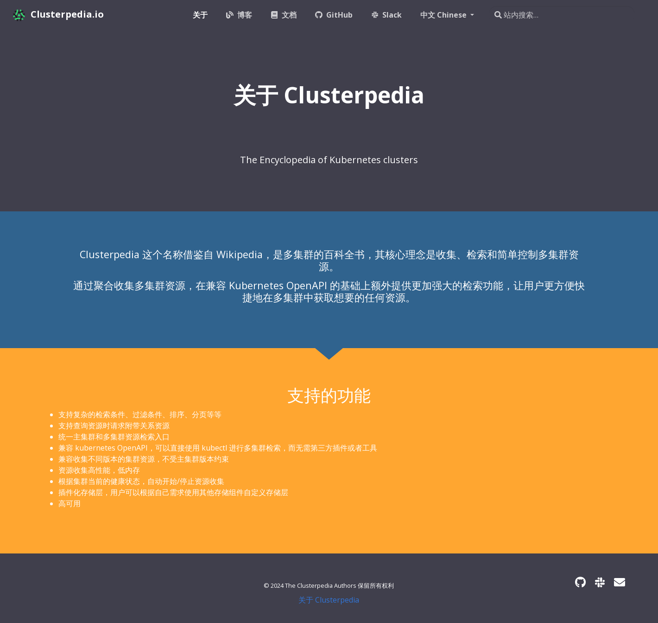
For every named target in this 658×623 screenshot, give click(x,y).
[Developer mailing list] (619, 582)
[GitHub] (580, 582)
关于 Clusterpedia (328, 600)
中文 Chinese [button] (444, 15)
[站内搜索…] (561, 15)
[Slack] (600, 582)
